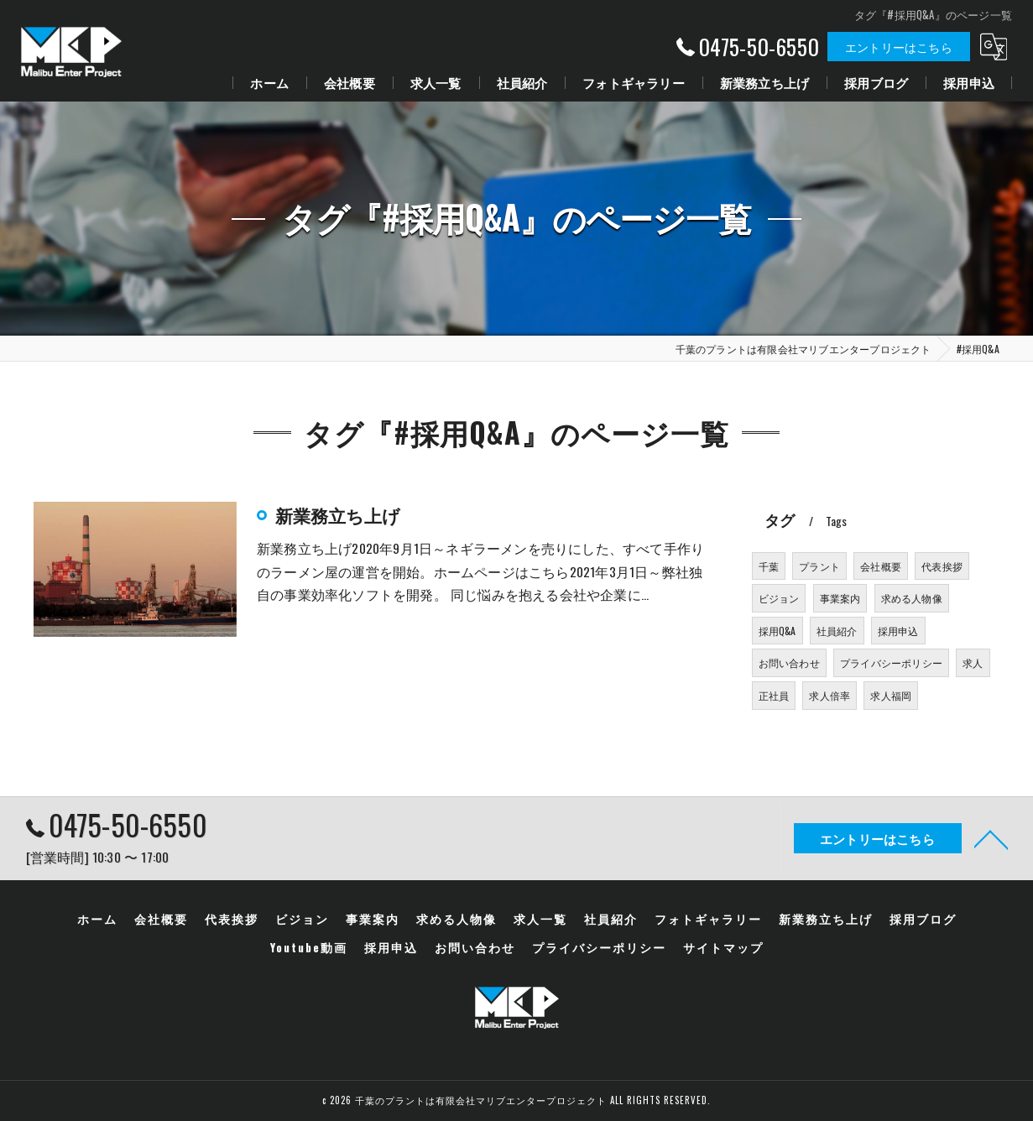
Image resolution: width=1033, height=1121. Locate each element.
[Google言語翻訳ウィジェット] (993, 46)
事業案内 (840, 598)
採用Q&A (777, 630)
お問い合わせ (789, 662)
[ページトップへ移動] (991, 838)
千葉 (769, 566)
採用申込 (898, 630)
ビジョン (779, 598)
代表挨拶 (942, 566)
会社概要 (880, 566)
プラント (819, 566)
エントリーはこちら (898, 46)
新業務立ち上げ (337, 515)
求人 (973, 662)
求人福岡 (890, 695)
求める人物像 (911, 598)
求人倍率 (829, 695)
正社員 (774, 695)
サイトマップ (723, 947)
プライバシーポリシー (891, 662)
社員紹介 (837, 630)
